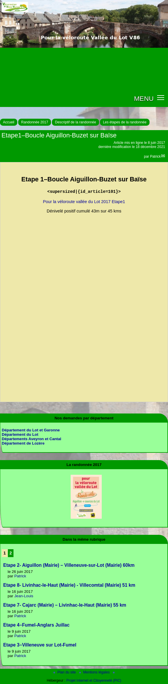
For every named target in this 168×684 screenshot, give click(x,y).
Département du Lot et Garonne (31, 430)
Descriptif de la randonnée (75, 122)
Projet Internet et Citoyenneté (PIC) (93, 680)
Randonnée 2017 (34, 122)
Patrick (155, 156)
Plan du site (65, 672)
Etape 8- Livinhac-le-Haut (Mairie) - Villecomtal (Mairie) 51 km (69, 585)
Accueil (8, 122)
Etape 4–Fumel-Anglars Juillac (36, 624)
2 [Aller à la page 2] (10, 553)
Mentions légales (95, 672)
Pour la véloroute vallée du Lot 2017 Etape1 (84, 201)
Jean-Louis (23, 596)
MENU (144, 98)
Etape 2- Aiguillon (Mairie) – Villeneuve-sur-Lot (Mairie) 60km (69, 565)
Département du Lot (20, 434)
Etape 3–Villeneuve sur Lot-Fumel (39, 644)
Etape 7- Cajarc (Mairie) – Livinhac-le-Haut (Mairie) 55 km (64, 605)
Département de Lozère (23, 443)
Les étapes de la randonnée (125, 122)
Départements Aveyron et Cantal (31, 439)
